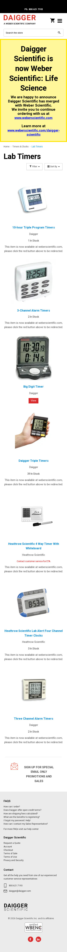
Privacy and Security (14, 860)
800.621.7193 (16, 885)
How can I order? (12, 806)
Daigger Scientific (20, 21)
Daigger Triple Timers (34, 461)
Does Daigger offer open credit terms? (22, 810)
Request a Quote (12, 843)
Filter (34, 166)
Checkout (8, 850)
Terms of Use (10, 857)
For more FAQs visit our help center (21, 829)
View (33, 401)
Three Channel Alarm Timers (33, 719)
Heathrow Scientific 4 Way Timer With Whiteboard (33, 546)
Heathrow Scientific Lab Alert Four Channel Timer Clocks (33, 633)
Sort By (53, 166)
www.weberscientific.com (33, 118)
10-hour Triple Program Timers (33, 227)
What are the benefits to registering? (22, 817)
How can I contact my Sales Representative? (26, 823)
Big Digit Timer (33, 387)
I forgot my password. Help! (17, 820)
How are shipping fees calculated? (21, 813)
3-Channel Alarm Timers (33, 310)
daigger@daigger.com (20, 891)
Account (8, 846)
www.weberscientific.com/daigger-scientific (34, 132)
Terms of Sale (10, 853)
